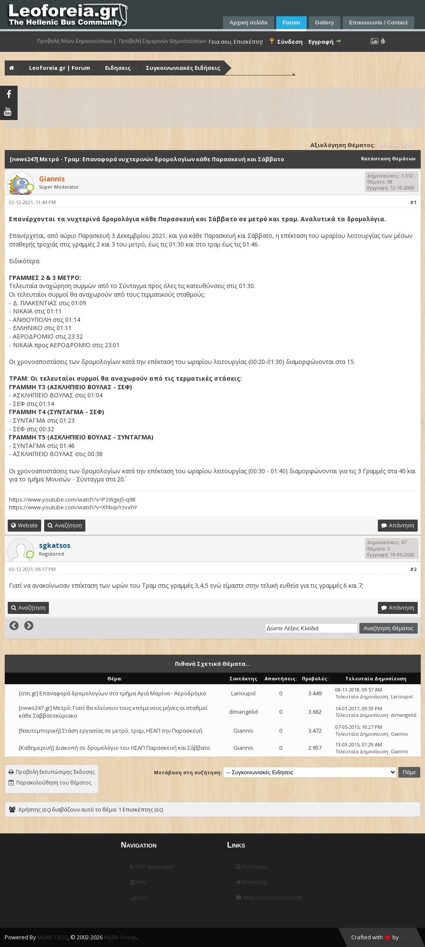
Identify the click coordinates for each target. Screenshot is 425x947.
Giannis (243, 730)
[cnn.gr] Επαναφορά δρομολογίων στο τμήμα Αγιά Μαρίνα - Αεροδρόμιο (112, 693)
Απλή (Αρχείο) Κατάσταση (268, 898)
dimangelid (243, 712)
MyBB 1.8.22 (52, 937)
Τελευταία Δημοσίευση (361, 696)
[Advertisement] (214, 107)
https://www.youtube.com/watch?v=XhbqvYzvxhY (73, 507)
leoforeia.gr (252, 882)
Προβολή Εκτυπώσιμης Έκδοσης (55, 772)
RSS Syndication (152, 867)
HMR (406, 937)
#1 (413, 202)
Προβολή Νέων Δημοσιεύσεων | (76, 41)
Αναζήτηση (251, 867)
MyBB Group (120, 937)
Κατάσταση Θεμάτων (388, 158)
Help (138, 882)
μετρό (137, 244)
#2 (413, 569)
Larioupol (243, 693)
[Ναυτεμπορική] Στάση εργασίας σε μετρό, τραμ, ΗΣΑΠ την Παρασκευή (110, 730)
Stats (139, 898)
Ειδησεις (118, 68)
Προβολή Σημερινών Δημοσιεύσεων (162, 41)
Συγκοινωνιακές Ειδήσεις (183, 68)
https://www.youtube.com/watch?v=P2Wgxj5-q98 (72, 499)
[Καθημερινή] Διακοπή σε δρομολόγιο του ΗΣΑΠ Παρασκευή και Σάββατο (114, 748)
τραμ (214, 244)
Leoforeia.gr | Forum (59, 68)
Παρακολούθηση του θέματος (53, 782)
